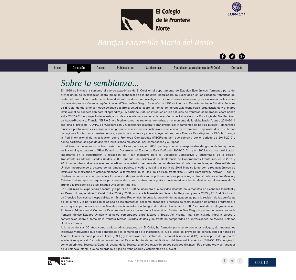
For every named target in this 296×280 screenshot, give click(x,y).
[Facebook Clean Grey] (224, 261)
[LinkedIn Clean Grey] (240, 261)
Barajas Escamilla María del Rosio (155, 42)
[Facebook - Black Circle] (223, 56)
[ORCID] (262, 262)
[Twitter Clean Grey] (232, 261)
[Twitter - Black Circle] (232, 56)
